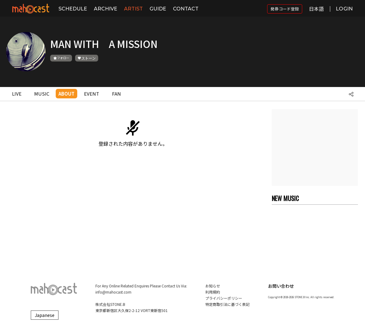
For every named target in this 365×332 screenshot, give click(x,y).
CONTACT (186, 9)
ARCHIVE (105, 9)
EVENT (91, 93)
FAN (116, 93)
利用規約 (212, 291)
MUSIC (41, 93)
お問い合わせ (281, 286)
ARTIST (133, 9)
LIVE (17, 93)
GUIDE (158, 9)
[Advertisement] (315, 147)
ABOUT (66, 93)
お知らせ (212, 285)
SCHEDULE (72, 9)
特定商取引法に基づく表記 (227, 304)
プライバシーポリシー (223, 298)
